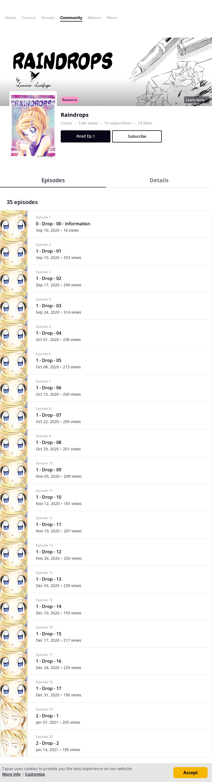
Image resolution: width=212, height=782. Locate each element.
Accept (190, 773)
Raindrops (75, 115)
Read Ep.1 (85, 136)
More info (11, 774)
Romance (69, 99)
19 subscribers (118, 123)
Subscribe (137, 136)
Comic (66, 123)
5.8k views (89, 123)
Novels (48, 17)
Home (10, 17)
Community (71, 17)
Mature (94, 17)
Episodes (53, 180)
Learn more (196, 99)
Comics (29, 17)
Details (159, 180)
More (113, 17)
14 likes (145, 123)
